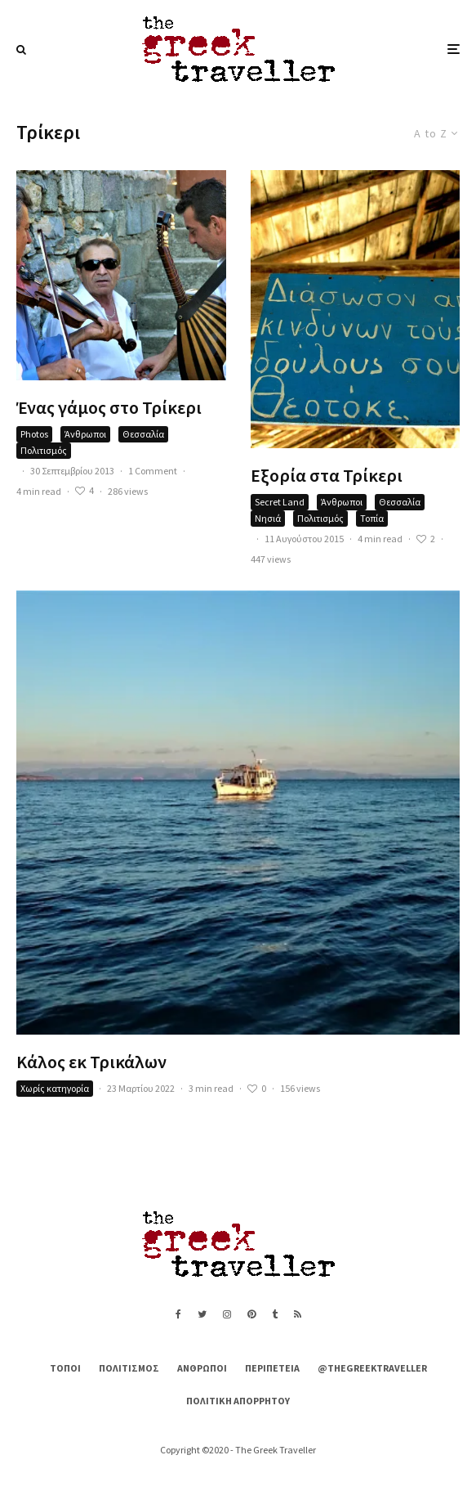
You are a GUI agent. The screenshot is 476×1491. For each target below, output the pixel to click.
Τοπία (372, 518)
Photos (34, 434)
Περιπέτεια (272, 1368)
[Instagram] (227, 1314)
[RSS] (297, 1314)
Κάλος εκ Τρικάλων (91, 1061)
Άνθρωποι (85, 434)
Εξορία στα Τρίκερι (327, 475)
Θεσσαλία (143, 434)
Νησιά (268, 518)
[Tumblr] (275, 1314)
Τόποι (65, 1368)
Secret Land (280, 502)
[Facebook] (178, 1314)
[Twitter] (202, 1314)
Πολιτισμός (43, 450)
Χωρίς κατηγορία (54, 1088)
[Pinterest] (251, 1314)
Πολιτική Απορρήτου (238, 1400)
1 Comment (152, 471)
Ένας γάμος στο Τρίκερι (109, 407)
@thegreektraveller (372, 1368)
